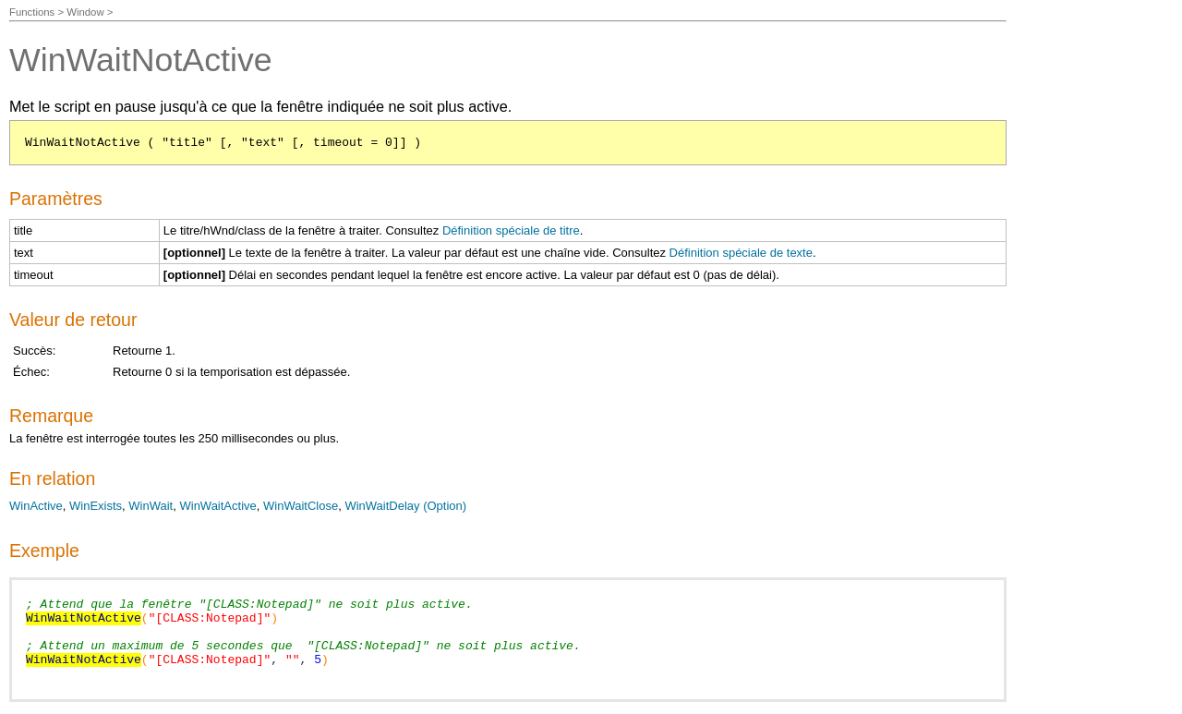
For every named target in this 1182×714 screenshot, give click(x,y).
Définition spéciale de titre (511, 230)
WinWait (150, 506)
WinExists (95, 506)
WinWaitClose (300, 506)
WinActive (36, 506)
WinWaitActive (217, 506)
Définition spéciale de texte (741, 253)
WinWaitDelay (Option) (405, 506)
